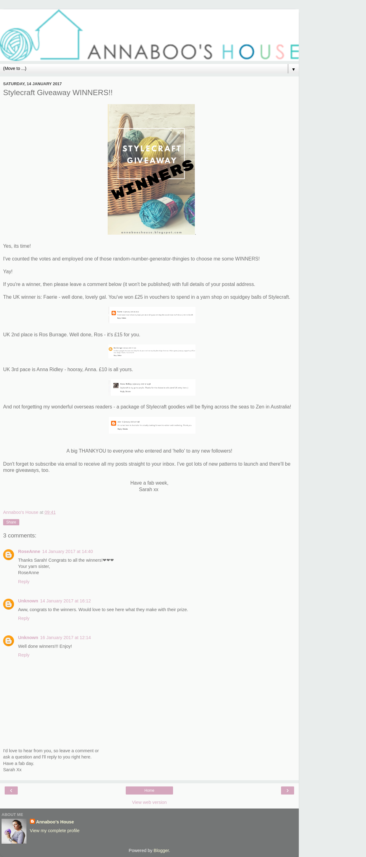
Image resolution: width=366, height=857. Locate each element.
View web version (149, 802)
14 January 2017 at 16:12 (65, 600)
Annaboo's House (55, 821)
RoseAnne (29, 551)
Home (149, 790)
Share (11, 522)
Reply (24, 581)
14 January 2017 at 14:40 (67, 551)
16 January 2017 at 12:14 (65, 637)
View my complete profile (55, 830)
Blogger (161, 850)
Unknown (28, 600)
